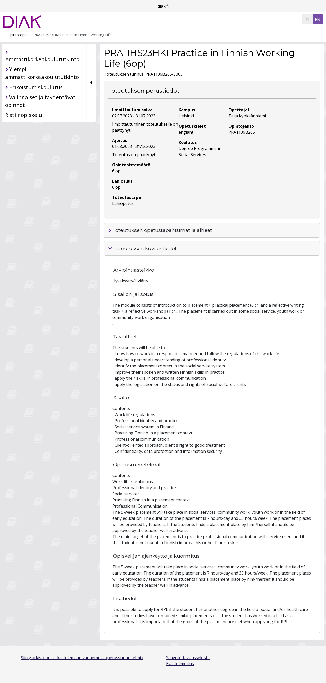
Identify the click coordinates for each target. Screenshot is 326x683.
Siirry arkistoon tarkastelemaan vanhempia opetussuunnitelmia (82, 657)
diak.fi (163, 6)
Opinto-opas (18, 34)
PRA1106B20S (241, 132)
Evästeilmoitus (180, 663)
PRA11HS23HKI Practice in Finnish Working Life (72, 34)
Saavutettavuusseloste (188, 657)
